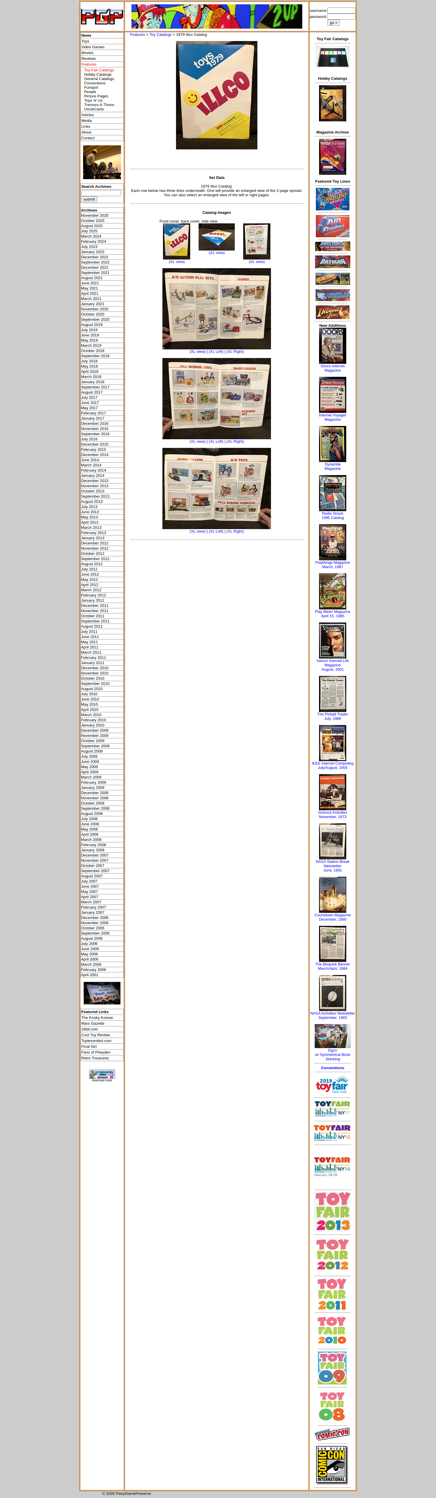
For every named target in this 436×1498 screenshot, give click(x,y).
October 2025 (93, 220)
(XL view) (177, 261)
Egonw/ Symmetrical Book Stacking (332, 1054)
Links (85, 126)
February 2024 (93, 241)
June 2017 (90, 403)
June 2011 (90, 637)
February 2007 (93, 907)
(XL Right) (235, 351)
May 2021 (89, 288)
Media (86, 120)
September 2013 (95, 496)
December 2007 (95, 855)
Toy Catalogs (160, 34)
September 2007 (95, 871)
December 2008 (95, 793)
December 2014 (95, 455)
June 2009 (90, 761)
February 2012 (93, 595)
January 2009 (93, 787)
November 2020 (95, 309)
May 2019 (89, 340)
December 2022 (95, 257)
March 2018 (91, 376)
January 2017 (93, 418)
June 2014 (90, 460)
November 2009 (95, 735)
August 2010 (92, 689)
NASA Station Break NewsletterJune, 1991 (332, 865)
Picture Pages (96, 96)
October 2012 (93, 553)
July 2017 (89, 397)
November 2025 (95, 215)
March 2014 (91, 465)
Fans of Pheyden (96, 1052)
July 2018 (89, 361)
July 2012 (89, 569)
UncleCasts (94, 109)
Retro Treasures (95, 1058)
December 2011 (95, 605)
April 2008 (89, 834)
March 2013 (91, 527)
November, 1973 (332, 817)
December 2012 (95, 543)
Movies (87, 53)
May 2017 (89, 408)
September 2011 (95, 621)
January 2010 (93, 725)
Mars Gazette (93, 1023)
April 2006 (89, 959)
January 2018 (93, 382)
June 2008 (90, 824)
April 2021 (89, 293)
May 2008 (89, 829)
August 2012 (92, 564)
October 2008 (93, 803)
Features (137, 34)
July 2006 (89, 943)
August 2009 (92, 751)
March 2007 (91, 902)
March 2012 (91, 590)
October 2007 (93, 865)
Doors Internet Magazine (333, 368)
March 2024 (91, 236)
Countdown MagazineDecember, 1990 (332, 917)
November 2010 (95, 673)
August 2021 (92, 278)
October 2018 (93, 350)
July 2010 (89, 694)
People (90, 92)
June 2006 (90, 949)
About (86, 132)
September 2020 (95, 319)
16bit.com (89, 1029)
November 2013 (95, 486)
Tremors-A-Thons (99, 105)
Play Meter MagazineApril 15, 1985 (332, 613)
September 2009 (95, 746)
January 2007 (93, 912)
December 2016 (95, 423)
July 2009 (89, 756)
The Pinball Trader (332, 714)
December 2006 (95, 917)
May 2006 (89, 954)
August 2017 (92, 392)
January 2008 (93, 850)
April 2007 (89, 897)
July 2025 (89, 231)
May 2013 (89, 517)
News (86, 35)
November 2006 (95, 923)
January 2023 (93, 252)
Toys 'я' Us (93, 100)
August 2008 (92, 813)
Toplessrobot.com (96, 1041)
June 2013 (90, 512)
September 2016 (95, 434)
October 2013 (93, 491)
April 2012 (89, 585)
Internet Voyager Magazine (332, 417)
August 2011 (92, 626)
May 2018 (89, 366)
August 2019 (92, 324)
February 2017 (93, 413)
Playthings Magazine (332, 562)
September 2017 (95, 387)
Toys (85, 41)
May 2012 (89, 579)
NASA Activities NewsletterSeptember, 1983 (332, 1015)
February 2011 (93, 657)
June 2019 (90, 335)
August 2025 (92, 226)
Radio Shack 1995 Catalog (332, 515)
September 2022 (95, 262)
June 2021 (90, 283)
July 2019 (89, 330)
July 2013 (89, 507)
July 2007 (89, 881)
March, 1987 (332, 567)
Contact (88, 138)
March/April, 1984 (332, 968)
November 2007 (95, 860)
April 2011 (89, 647)
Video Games (93, 47)
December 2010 (95, 668)
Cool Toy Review (95, 1035)
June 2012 (90, 574)
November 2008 (95, 798)
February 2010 (93, 720)
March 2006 (91, 964)
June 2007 (90, 886)
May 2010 (89, 704)
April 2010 (89, 709)
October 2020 (93, 314)
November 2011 (95, 611)
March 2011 (91, 652)
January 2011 (93, 663)
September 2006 (95, 933)
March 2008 (91, 839)
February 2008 (93, 845)
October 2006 (93, 928)
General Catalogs (99, 79)
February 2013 (93, 533)
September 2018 (95, 356)
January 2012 (93, 600)
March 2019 (91, 345)
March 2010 (91, 715)
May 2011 (89, 642)
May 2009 (89, 767)
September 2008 (95, 808)
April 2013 (89, 522)
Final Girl (89, 1046)
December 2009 (95, 730)
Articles (87, 115)
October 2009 (93, 741)
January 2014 (93, 475)
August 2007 (92, 876)
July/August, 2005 (332, 767)
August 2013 (92, 501)
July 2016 (89, 439)
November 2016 (95, 429)
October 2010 (93, 678)
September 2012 (95, 559)
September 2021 (95, 272)
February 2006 (93, 969)
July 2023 (89, 246)
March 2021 (91, 298)
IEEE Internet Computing (332, 763)
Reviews (88, 58)
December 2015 (95, 444)
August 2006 (92, 938)
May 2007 (89, 891)
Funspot (91, 87)
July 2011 (89, 631)
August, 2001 (333, 669)
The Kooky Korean (97, 1017)
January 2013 (93, 538)
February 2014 (93, 470)
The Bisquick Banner (332, 964)
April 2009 (89, 772)
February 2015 (93, 449)
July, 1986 (332, 718)
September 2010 (95, 683)
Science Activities (332, 812)
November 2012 (95, 548)
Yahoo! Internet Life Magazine (332, 663)
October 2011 (93, 616)
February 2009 (93, 782)
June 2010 (90, 699)
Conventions (95, 83)
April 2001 (89, 975)
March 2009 (91, 777)
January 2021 (93, 304)
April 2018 (89, 371)
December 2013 (95, 481)
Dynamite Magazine (333, 466)
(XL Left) (216, 351)
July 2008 (89, 819)
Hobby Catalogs (98, 74)
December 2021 (95, 267)
